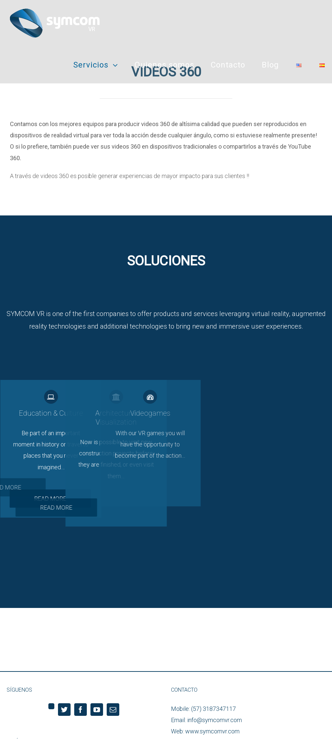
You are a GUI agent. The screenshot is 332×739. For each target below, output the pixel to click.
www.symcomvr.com (212, 731)
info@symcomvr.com (214, 719)
